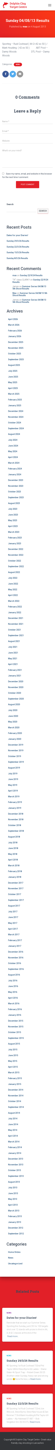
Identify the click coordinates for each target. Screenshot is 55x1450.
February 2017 (15, 940)
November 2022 (15, 555)
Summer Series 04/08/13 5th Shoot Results (29, 287)
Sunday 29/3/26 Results (18, 241)
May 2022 (12, 589)
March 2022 (13, 601)
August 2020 (14, 704)
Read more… (13, 1336)
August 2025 (14, 365)
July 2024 (12, 440)
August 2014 (14, 1113)
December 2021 (15, 618)
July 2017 (12, 911)
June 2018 (13, 848)
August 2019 (14, 768)
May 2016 (12, 992)
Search (10, 204)
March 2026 (13, 325)
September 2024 (16, 428)
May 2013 (12, 1199)
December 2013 (15, 1159)
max (14, 275)
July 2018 (12, 842)
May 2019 (12, 785)
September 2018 (16, 831)
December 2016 (15, 952)
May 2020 (12, 722)
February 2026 (15, 330)
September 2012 (16, 1233)
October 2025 (14, 353)
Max (14, 293)
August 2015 (14, 1044)
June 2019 (13, 779)
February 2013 (15, 1216)
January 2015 (14, 1084)
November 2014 (15, 1095)
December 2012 (15, 1228)
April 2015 (13, 1067)
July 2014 (12, 1118)
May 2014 (12, 1130)
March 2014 (13, 1141)
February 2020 (15, 733)
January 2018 (14, 877)
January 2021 (14, 675)
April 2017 (13, 929)
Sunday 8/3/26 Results (17, 258)
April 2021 (13, 664)
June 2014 (13, 1124)
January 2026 (14, 336)
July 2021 (12, 647)
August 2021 (14, 641)
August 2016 (14, 975)
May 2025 (12, 382)
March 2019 (13, 796)
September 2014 (16, 1107)
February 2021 (15, 670)
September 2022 (16, 566)
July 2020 (12, 710)
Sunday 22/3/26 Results (18, 247)
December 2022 (15, 549)
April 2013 (13, 1205)
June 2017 (13, 917)
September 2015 (16, 1038)
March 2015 (13, 1072)
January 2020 (14, 739)
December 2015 (15, 1021)
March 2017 (13, 934)
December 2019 (15, 745)
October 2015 (14, 1032)
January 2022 (14, 612)
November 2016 (15, 957)
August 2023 (14, 503)
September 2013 (16, 1176)
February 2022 (15, 606)
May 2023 (12, 520)
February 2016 (15, 1009)
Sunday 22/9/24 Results (31, 275)
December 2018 (15, 814)
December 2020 (15, 681)
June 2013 (13, 1193)
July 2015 (12, 1049)
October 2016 (14, 963)
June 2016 (13, 986)
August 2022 (14, 572)
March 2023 (13, 532)
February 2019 (15, 802)
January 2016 (14, 1015)
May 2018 (12, 854)
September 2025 (16, 359)
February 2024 (15, 468)
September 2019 (16, 762)
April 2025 (13, 388)
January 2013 (14, 1222)
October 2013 (14, 1170)
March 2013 (13, 1210)
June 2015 (13, 1055)
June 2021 (13, 653)
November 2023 (15, 486)
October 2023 (14, 491)
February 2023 (15, 537)
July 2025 (12, 371)
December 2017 (15, 883)
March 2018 (13, 865)
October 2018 (14, 825)
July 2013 (12, 1187)
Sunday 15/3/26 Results (18, 252)
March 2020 (13, 727)
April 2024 (13, 457)
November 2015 (15, 1026)
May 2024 (12, 451)
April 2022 (13, 595)
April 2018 (13, 860)
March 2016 (13, 1003)
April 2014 (13, 1136)
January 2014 (14, 1153)
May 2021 (12, 658)
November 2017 (15, 888)
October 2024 (14, 422)
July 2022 (12, 578)
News (18, 64)
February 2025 (15, 399)
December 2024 (15, 411)
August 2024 (14, 434)
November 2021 (15, 624)
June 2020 (13, 716)
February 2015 (15, 1078)
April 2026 (13, 319)
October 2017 (14, 894)
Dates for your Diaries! (17, 235)
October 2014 (14, 1101)
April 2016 (13, 998)
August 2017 (14, 906)
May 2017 (12, 923)
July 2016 (12, 980)
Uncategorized (15, 1263)
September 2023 (16, 497)
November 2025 (15, 348)
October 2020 (14, 693)
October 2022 (14, 561)
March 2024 (13, 463)
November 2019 (15, 750)
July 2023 (12, 509)
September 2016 (16, 969)
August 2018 (14, 837)
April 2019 (13, 791)
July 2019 (12, 773)
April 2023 (13, 526)
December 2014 (15, 1090)
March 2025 (13, 394)
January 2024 (14, 474)
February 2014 (15, 1147)
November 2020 (15, 687)
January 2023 (14, 543)
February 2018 (15, 871)
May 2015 (12, 1061)
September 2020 (16, 699)
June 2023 (13, 515)
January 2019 (14, 808)
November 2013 (15, 1164)
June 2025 (13, 377)
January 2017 (14, 946)
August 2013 (14, 1182)
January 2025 (14, 405)
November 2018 (15, 819)
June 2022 (13, 584)
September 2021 (16, 635)
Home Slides (14, 1252)
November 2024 (15, 417)
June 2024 (13, 446)
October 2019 (14, 756)
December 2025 (15, 342)
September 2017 (16, 900)
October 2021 (14, 630)
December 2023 (15, 480)
